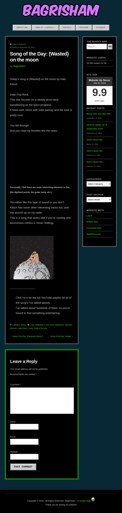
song (31, 328)
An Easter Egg (86, 501)
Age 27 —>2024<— (45, 27)
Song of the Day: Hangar (60, 336)
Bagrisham (19, 66)
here (25, 297)
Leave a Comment (19, 44)
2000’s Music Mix (95, 151)
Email (12, 437)
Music (23, 325)
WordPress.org (93, 234)
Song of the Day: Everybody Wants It (27, 336)
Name (13, 422)
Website (14, 452)
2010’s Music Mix (95, 162)
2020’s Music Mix (95, 140)
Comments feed (94, 228)
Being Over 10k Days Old (98, 114)
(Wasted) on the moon (44, 325)
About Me (22, 27)
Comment (15, 384)
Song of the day (40, 328)
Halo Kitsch (23, 328)
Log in (89, 216)
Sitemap (101, 27)
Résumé (83, 27)
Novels (67, 27)
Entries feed (92, 222)
